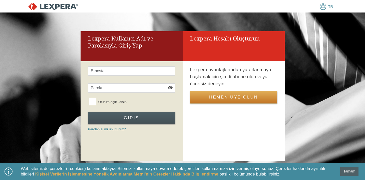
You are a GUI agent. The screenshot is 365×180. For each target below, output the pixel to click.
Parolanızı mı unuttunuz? (107, 129)
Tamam (349, 171)
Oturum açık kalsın (112, 102)
